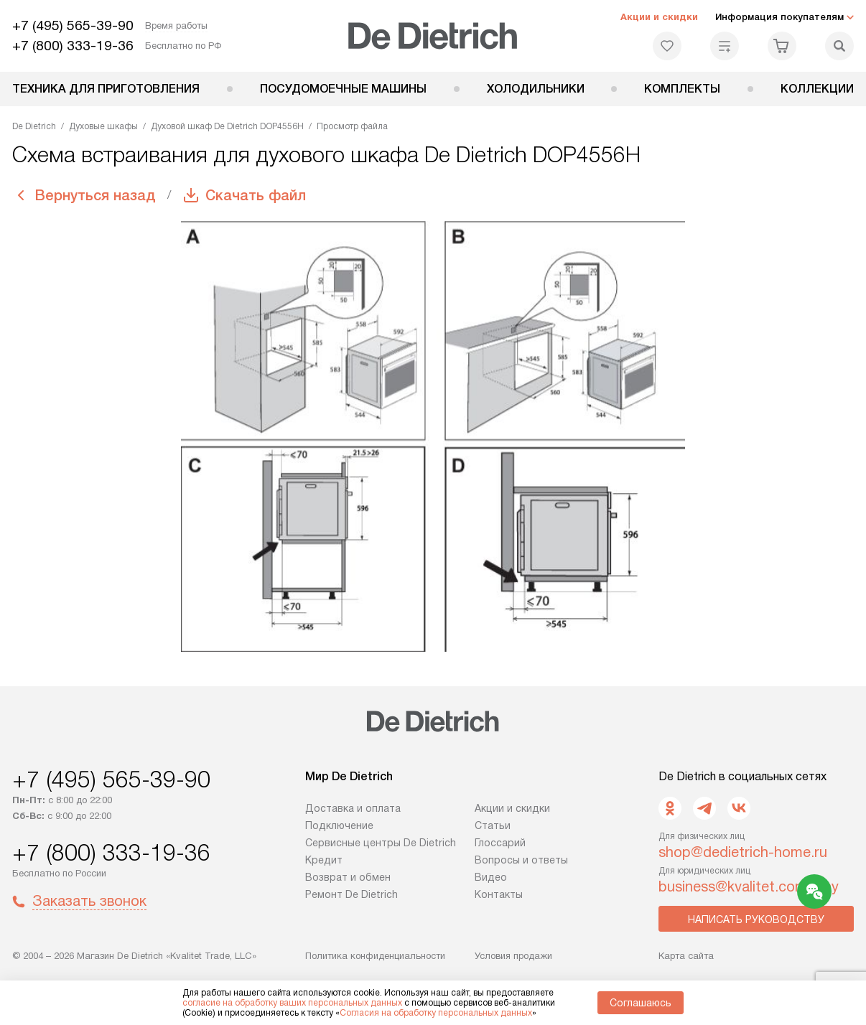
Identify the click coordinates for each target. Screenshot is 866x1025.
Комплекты (682, 89)
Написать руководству (756, 919)
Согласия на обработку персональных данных (436, 1013)
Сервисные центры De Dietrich (380, 842)
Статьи (493, 825)
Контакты (499, 894)
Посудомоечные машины (343, 89)
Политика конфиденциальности (375, 955)
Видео (491, 877)
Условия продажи (513, 955)
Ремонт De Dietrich (351, 894)
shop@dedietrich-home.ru (742, 852)
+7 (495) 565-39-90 (73, 25)
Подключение (339, 825)
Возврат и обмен (348, 877)
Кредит (324, 860)
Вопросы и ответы (521, 860)
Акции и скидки (659, 16)
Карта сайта (686, 955)
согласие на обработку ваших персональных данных (292, 1003)
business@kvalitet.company (748, 886)
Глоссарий (500, 842)
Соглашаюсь (640, 1002)
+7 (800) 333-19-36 (73, 45)
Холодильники (536, 89)
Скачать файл (255, 195)
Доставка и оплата (353, 808)
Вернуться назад (95, 195)
